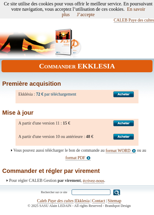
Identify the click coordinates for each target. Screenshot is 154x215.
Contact (98, 201)
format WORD (121, 150)
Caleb (55, 201)
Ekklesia (82, 201)
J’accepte (86, 14)
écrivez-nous (93, 181)
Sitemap (114, 201)
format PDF (78, 158)
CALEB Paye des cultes (134, 20)
